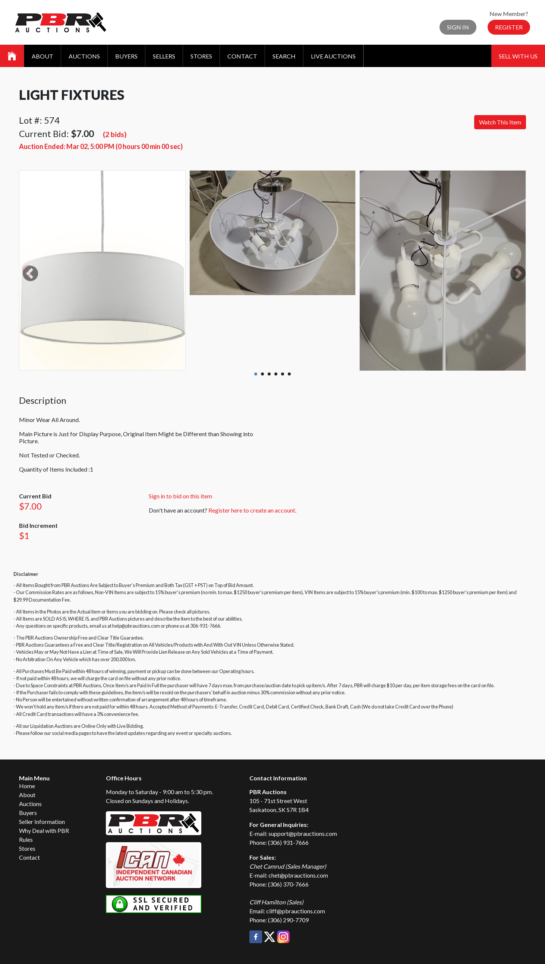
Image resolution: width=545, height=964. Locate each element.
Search (284, 56)
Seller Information (42, 821)
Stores (201, 56)
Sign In (458, 27)
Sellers (164, 56)
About (42, 56)
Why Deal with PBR (44, 830)
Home (27, 785)
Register (509, 27)
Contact (242, 56)
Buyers (126, 56)
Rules (26, 839)
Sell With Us (518, 56)
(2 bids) (114, 134)
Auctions (84, 56)
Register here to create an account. (252, 510)
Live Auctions (333, 56)
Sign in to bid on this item (180, 496)
